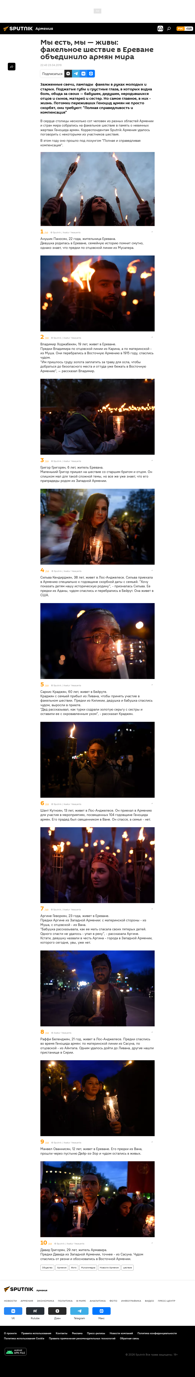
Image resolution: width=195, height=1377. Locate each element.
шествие (127, 1267)
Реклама (77, 1333)
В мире (81, 1300)
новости (10, 1300)
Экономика (45, 1300)
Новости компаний (121, 1333)
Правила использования (36, 1333)
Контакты (61, 1333)
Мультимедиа (88, 1267)
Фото (74, 1267)
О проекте (10, 1333)
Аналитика (98, 1300)
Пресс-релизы (96, 1333)
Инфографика (131, 1300)
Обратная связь (129, 1338)
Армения (61, 1267)
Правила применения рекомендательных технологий (82, 1338)
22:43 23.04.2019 (51, 65)
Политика (65, 1300)
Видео (149, 1300)
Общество (47, 1267)
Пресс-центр (166, 1300)
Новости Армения (109, 1267)
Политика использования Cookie (24, 1338)
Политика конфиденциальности (157, 1333)
